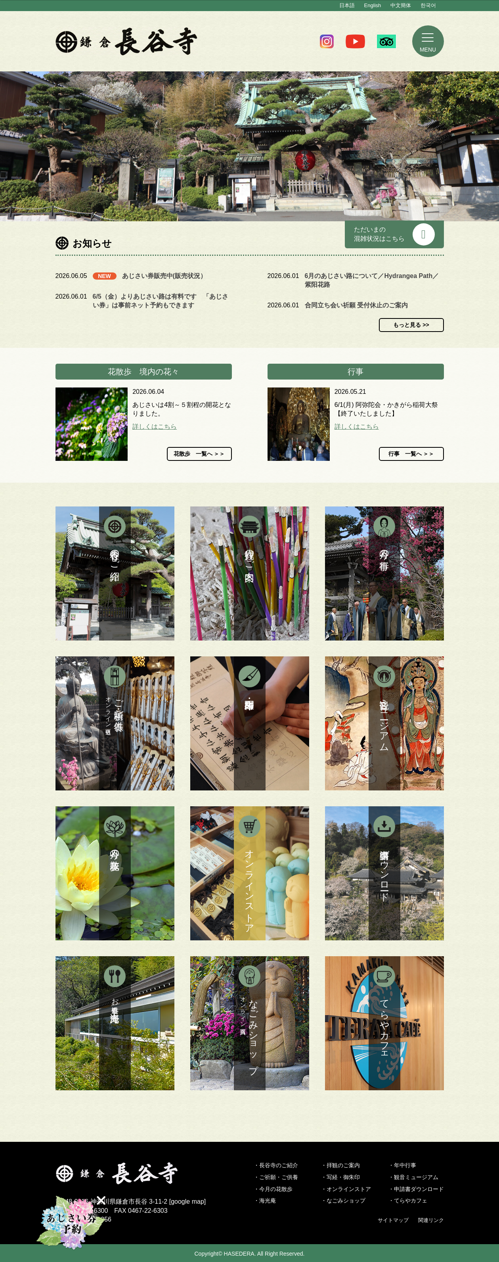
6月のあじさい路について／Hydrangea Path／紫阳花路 (372, 280)
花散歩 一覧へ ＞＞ (199, 454)
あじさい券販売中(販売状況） (164, 275)
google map (187, 1201)
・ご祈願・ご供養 (276, 1177)
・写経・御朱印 (340, 1177)
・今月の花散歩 (273, 1189)
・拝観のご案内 (340, 1165)
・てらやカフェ (407, 1200)
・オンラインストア (346, 1189)
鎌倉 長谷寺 (126, 41)
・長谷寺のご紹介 (276, 1165)
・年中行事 (402, 1165)
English (372, 5)
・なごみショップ (343, 1200)
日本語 (347, 5)
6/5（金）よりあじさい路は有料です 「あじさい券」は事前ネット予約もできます (160, 301)
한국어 (428, 5)
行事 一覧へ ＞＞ (411, 454)
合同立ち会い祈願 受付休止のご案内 (356, 305)
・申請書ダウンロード (416, 1189)
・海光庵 (265, 1200)
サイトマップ (393, 1220)
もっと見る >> (411, 325)
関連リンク (431, 1220)
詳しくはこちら (154, 426)
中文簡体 (400, 5)
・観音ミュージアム (413, 1177)
